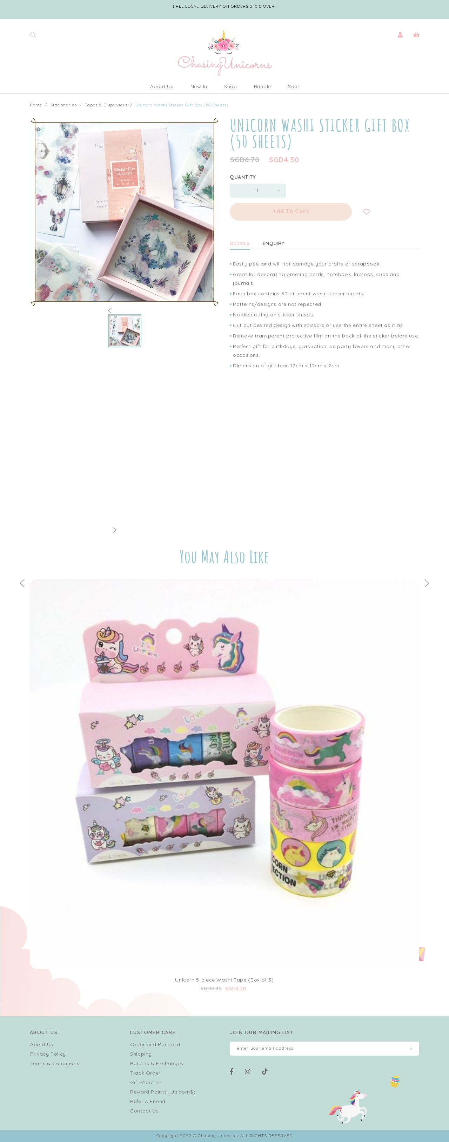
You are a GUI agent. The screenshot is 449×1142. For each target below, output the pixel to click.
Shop (230, 86)
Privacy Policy (48, 1054)
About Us (162, 86)
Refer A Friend (148, 1101)
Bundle (262, 86)
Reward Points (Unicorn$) (163, 1092)
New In (198, 86)
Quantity (243, 177)
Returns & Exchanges (156, 1063)
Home (36, 105)
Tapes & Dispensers (106, 105)
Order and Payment (155, 1044)
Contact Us (144, 1111)
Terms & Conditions (54, 1063)
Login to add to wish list (366, 212)
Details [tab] (240, 243)
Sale (293, 86)
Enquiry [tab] (273, 243)
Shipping (141, 1054)
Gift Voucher (146, 1082)
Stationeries (64, 105)
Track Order (145, 1073)
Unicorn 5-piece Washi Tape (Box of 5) (224, 980)
